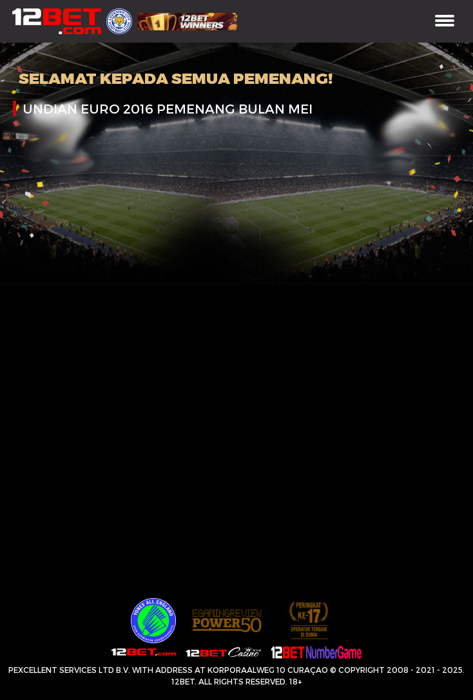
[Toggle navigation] (445, 22)
